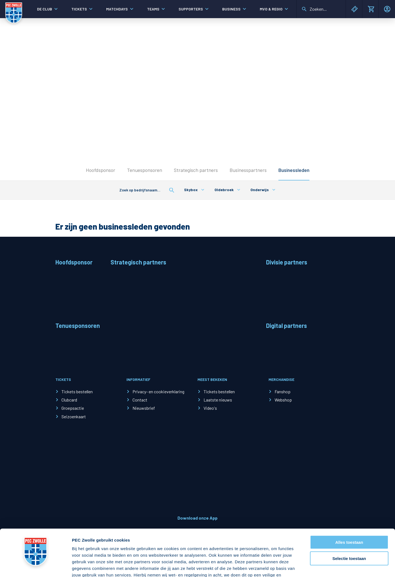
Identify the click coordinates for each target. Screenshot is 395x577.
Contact (139, 399)
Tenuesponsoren (144, 170)
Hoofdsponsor (100, 170)
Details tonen (296, 566)
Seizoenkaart (73, 416)
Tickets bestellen (77, 391)
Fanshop (282, 391)
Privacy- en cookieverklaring (158, 391)
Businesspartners (248, 170)
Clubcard (69, 399)
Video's (210, 408)
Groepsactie (72, 408)
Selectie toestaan (349, 521)
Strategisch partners (196, 170)
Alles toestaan (349, 504)
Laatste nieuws (218, 399)
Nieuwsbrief (143, 408)
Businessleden (293, 170)
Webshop (283, 399)
